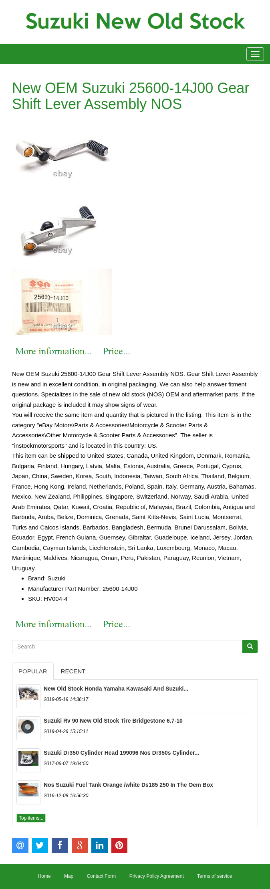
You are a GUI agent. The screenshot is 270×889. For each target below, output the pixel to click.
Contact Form (101, 876)
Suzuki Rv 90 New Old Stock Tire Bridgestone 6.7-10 (113, 720)
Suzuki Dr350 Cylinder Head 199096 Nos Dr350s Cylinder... (121, 753)
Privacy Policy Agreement (156, 876)
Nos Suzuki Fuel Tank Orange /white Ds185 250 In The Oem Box (128, 785)
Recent (73, 671)
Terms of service (214, 876)
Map (68, 876)
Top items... (31, 818)
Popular (32, 671)
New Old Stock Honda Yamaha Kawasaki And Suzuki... (116, 688)
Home (44, 876)
